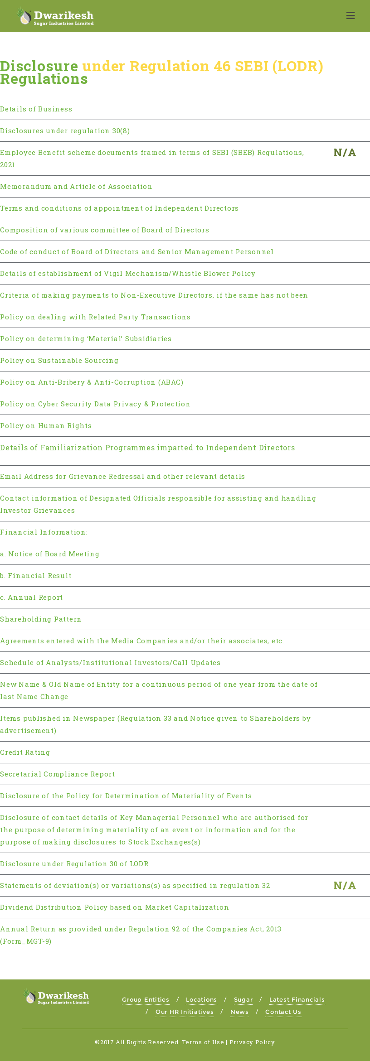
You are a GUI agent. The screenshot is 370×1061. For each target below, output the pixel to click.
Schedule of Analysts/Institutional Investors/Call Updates (110, 662)
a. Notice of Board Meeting (50, 553)
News (239, 1011)
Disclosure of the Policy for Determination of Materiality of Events (126, 795)
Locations (201, 999)
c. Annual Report (31, 597)
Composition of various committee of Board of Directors (104, 229)
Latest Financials (297, 999)
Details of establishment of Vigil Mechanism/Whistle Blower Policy (128, 273)
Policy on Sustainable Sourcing (59, 360)
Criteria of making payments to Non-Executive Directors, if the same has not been (154, 294)
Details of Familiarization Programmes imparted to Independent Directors (147, 447)
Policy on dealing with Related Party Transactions (95, 316)
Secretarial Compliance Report (57, 773)
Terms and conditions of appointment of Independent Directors (119, 207)
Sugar (243, 999)
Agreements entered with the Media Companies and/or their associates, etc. (142, 640)
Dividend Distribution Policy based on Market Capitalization (114, 906)
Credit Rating (25, 752)
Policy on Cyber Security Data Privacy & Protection (95, 403)
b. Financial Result (35, 575)
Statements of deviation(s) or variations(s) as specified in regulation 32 (135, 885)
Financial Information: (44, 531)
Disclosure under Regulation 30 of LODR (74, 863)
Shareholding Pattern (41, 618)
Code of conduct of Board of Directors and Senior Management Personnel (137, 251)
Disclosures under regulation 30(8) (65, 130)
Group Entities (146, 999)
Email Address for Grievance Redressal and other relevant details (122, 476)
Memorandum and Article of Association (76, 186)
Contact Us (283, 1011)
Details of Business (36, 108)
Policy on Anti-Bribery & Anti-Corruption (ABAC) (91, 381)
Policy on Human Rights (46, 425)
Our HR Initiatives (185, 1011)
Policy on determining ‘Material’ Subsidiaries (86, 338)
